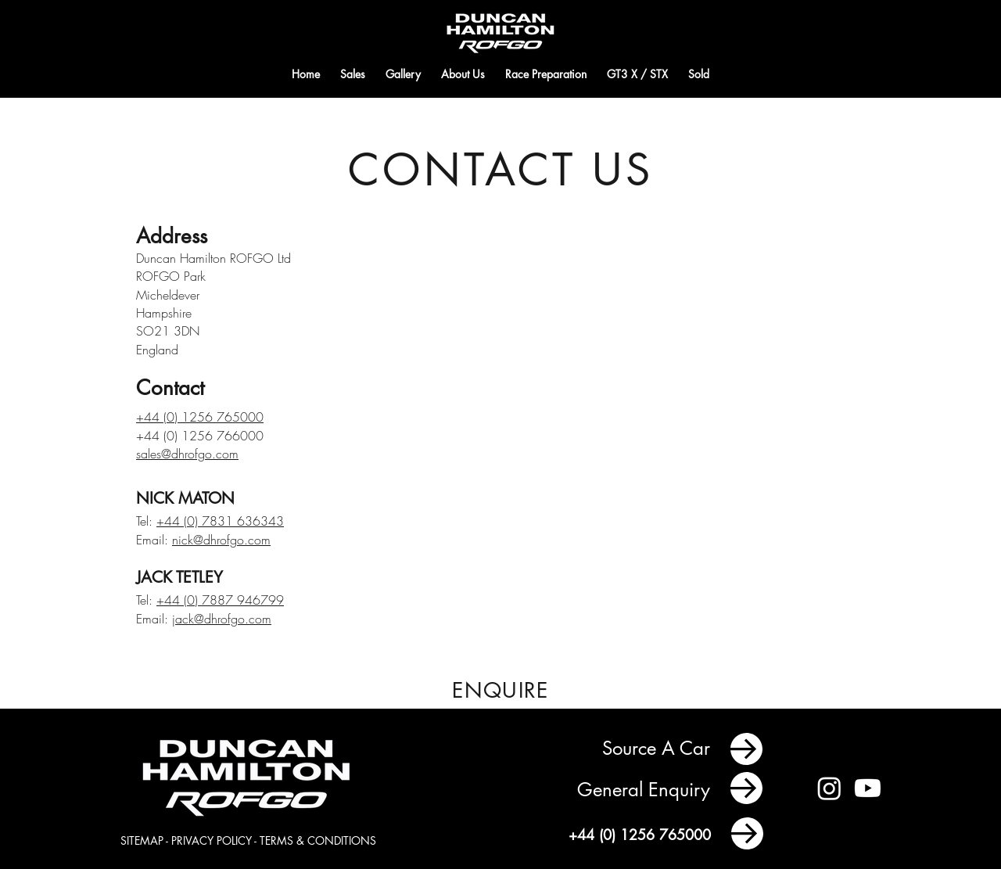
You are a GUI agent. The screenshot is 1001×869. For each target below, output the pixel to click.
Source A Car (659, 748)
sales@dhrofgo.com (187, 453)
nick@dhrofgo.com (221, 539)
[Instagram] (829, 788)
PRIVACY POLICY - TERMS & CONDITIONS (273, 840)
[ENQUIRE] (500, 690)
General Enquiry (646, 789)
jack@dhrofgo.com (221, 618)
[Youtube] (867, 788)
